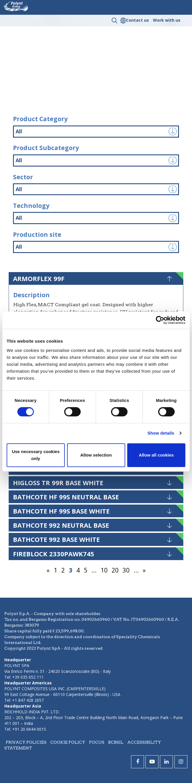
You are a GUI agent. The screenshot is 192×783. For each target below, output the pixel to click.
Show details (160, 433)
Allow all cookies (156, 455)
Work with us (166, 20)
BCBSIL (115, 742)
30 (126, 570)
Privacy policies (26, 742)
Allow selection (96, 455)
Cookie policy (67, 742)
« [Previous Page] (48, 570)
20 (115, 570)
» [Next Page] (144, 570)
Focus (96, 742)
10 (104, 570)
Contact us (137, 20)
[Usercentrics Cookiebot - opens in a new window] (160, 320)
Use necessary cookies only (36, 455)
